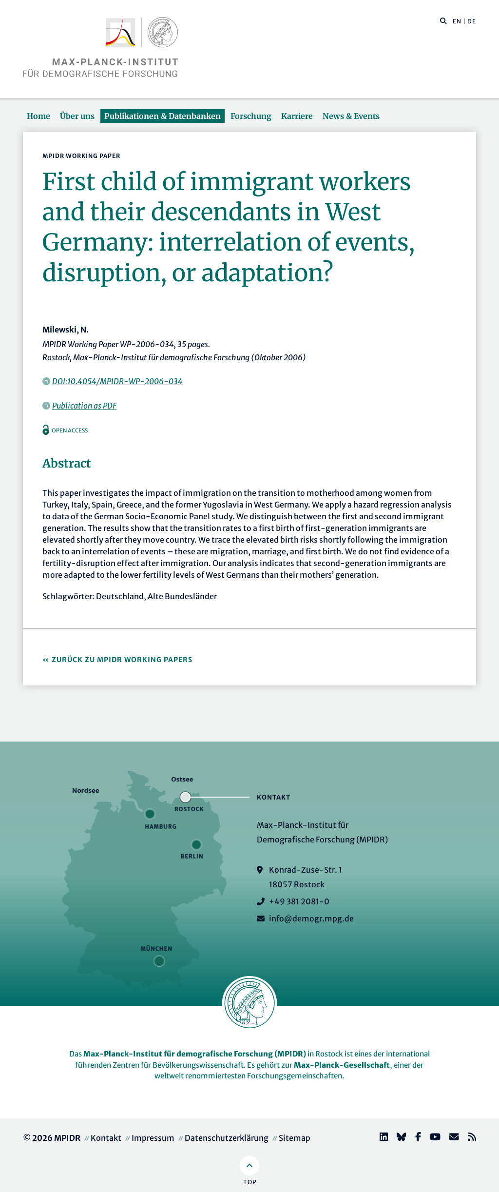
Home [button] (38, 116)
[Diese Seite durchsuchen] (438, 21)
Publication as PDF (84, 405)
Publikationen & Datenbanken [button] (162, 116)
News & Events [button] (351, 116)
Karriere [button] (297, 116)
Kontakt (106, 1138)
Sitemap (294, 1138)
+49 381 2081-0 (299, 901)
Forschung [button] (250, 116)
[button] (443, 20)
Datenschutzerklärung (227, 1138)
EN (457, 21)
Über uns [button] (77, 116)
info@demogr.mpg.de (311, 918)
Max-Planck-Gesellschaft (342, 1065)
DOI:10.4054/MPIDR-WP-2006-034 (117, 381)
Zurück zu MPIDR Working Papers (122, 659)
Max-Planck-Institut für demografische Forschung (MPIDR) (194, 1053)
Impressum (153, 1138)
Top (249, 1182)
